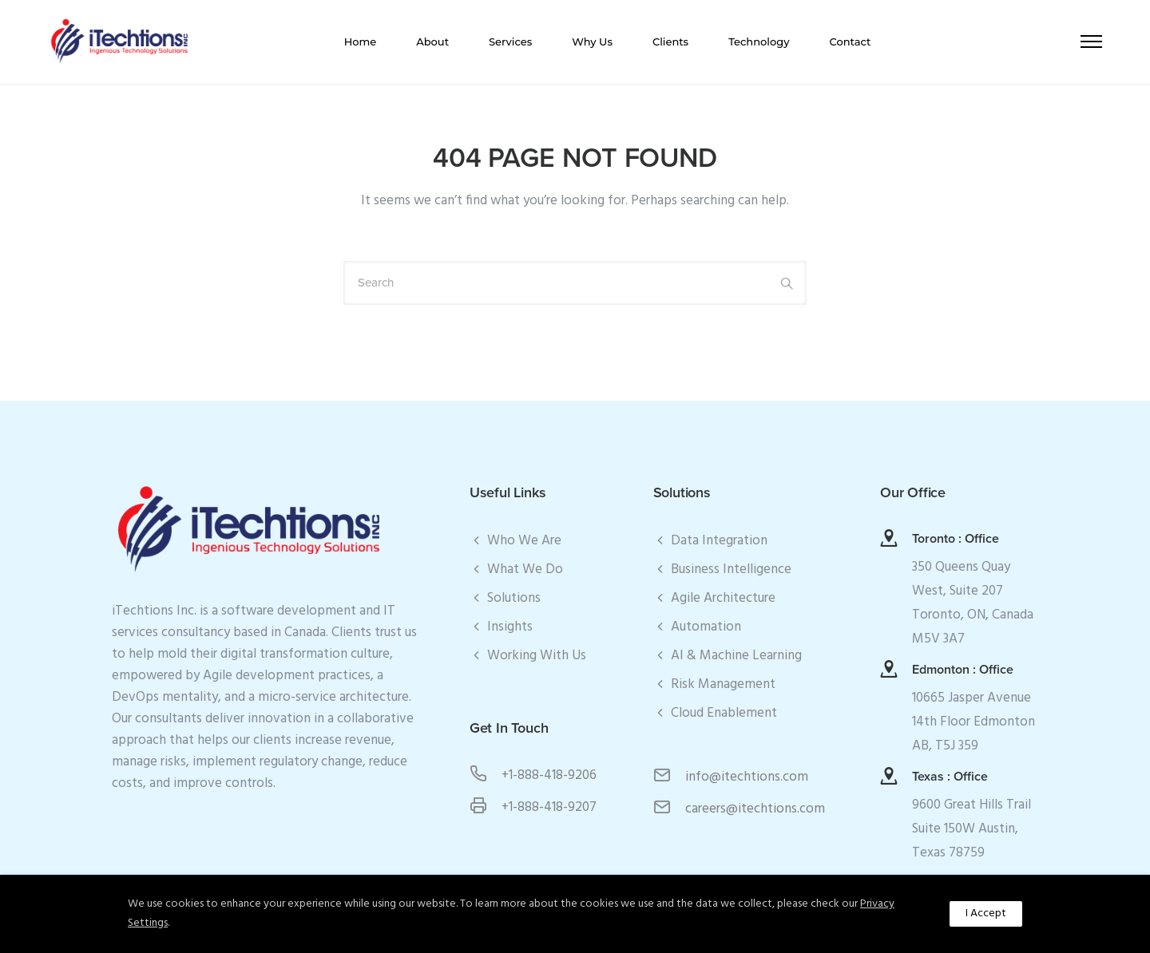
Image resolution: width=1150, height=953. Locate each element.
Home (360, 41)
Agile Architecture (723, 598)
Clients (670, 41)
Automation (706, 627)
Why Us (592, 41)
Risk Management (723, 684)
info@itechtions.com (746, 777)
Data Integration (719, 541)
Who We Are (524, 541)
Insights (510, 627)
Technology (758, 41)
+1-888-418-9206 (549, 775)
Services (510, 41)
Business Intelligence (731, 569)
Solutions (514, 598)
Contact (849, 41)
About (432, 41)
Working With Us (536, 655)
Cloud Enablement (724, 713)
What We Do (525, 569)
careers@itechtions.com (755, 809)
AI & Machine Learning (736, 655)
